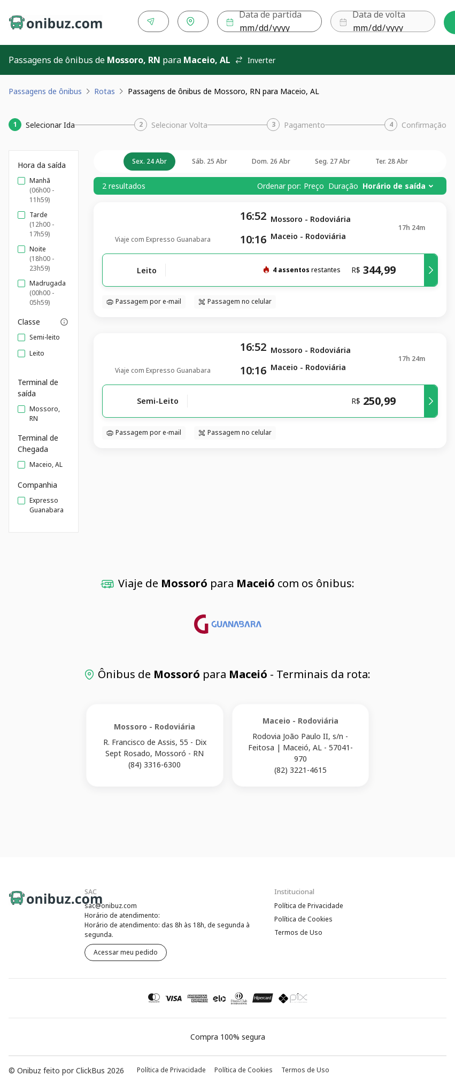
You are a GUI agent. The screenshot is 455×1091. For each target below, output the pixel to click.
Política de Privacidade (308, 903)
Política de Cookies (303, 917)
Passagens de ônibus (45, 89)
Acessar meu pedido (126, 950)
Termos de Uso (298, 931)
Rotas (104, 89)
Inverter (255, 58)
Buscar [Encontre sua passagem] (414, 22)
